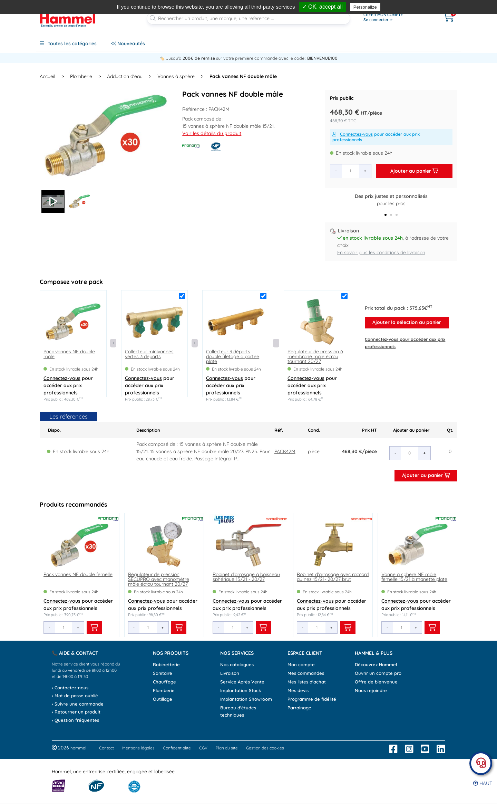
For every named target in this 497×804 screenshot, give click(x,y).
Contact (106, 747)
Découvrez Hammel (376, 664)
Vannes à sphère (176, 76)
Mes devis (298, 690)
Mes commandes (306, 673)
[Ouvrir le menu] (396, 17)
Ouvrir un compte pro (378, 673)
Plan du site (227, 747)
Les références (68, 416)
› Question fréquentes (75, 720)
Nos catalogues (237, 664)
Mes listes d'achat (307, 682)
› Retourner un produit (76, 712)
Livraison (229, 673)
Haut (482, 783)
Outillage (162, 699)
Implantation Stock (240, 690)
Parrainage (299, 707)
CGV (203, 747)
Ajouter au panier (414, 171)
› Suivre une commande (78, 704)
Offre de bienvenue (376, 682)
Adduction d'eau (125, 76)
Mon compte (301, 664)
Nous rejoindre (371, 690)
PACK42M (284, 451)
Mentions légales (138, 747)
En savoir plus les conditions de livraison (381, 252)
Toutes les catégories (68, 43)
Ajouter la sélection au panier (406, 322)
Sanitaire (162, 673)
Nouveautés (128, 43)
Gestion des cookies (265, 747)
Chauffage (164, 682)
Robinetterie (166, 664)
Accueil (47, 76)
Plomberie (81, 76)
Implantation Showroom (246, 699)
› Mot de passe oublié (75, 695)
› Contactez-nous (70, 687)
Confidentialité (177, 747)
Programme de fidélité (312, 699)
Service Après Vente (242, 682)
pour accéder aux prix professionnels (376, 136)
